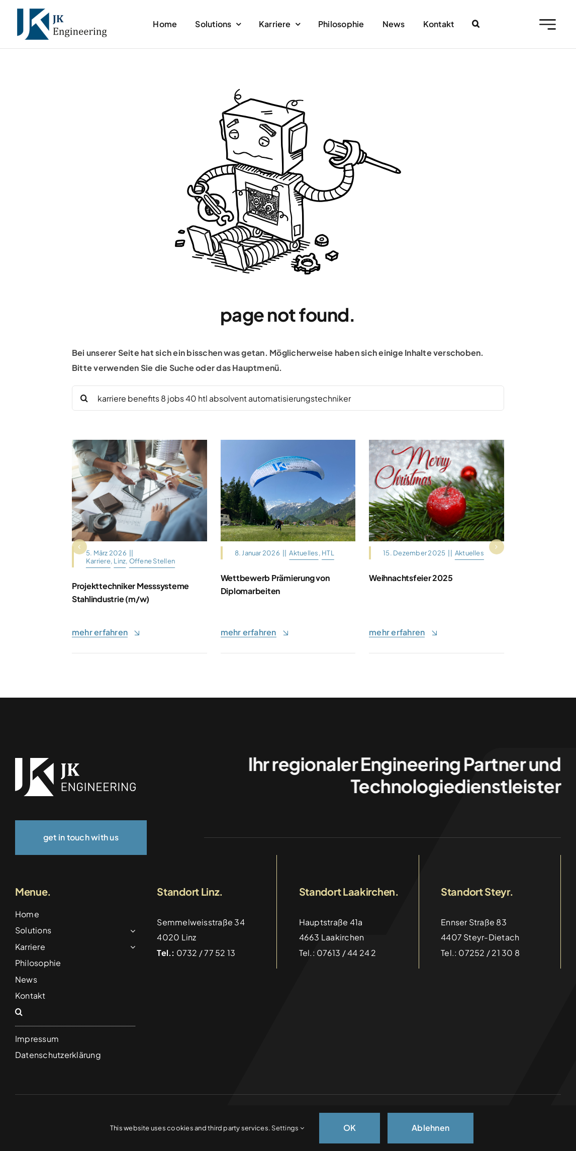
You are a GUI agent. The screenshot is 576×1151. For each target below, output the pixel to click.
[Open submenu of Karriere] (130, 946)
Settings (287, 1128)
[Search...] (288, 398)
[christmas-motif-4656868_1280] (436, 443)
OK (349, 1127)
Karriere (98, 561)
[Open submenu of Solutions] (130, 930)
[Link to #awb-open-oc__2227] (547, 24)
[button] (475, 24)
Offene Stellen (152, 561)
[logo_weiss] (75, 761)
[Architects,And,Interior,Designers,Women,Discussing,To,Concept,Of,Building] (139, 443)
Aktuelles (303, 553)
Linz (120, 561)
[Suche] (84, 398)
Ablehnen (430, 1127)
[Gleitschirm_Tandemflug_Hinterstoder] (288, 443)
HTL (328, 553)
